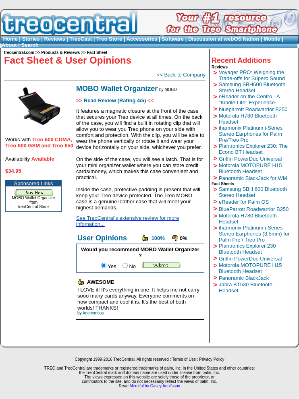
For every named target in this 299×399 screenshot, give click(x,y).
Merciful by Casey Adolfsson (155, 386)
